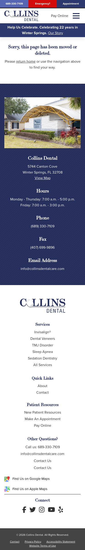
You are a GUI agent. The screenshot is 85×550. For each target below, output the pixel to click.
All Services (42, 364)
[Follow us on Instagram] (42, 509)
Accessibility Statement (60, 542)
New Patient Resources (42, 412)
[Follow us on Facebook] (24, 509)
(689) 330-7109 (42, 226)
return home (26, 61)
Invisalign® (42, 332)
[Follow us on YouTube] (51, 509)
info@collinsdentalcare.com (42, 268)
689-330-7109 (14, 4)
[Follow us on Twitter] (32, 509)
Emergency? (42, 4)
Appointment (71, 4)
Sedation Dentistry (42, 358)
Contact (42, 392)
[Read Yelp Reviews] (60, 509)
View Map (43, 178)
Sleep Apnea (42, 351)
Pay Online (59, 15)
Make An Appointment (43, 418)
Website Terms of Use (42, 546)
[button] (76, 15)
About (42, 385)
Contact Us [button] (42, 460)
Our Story (55, 33)
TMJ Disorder (42, 345)
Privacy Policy (33, 542)
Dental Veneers (42, 338)
